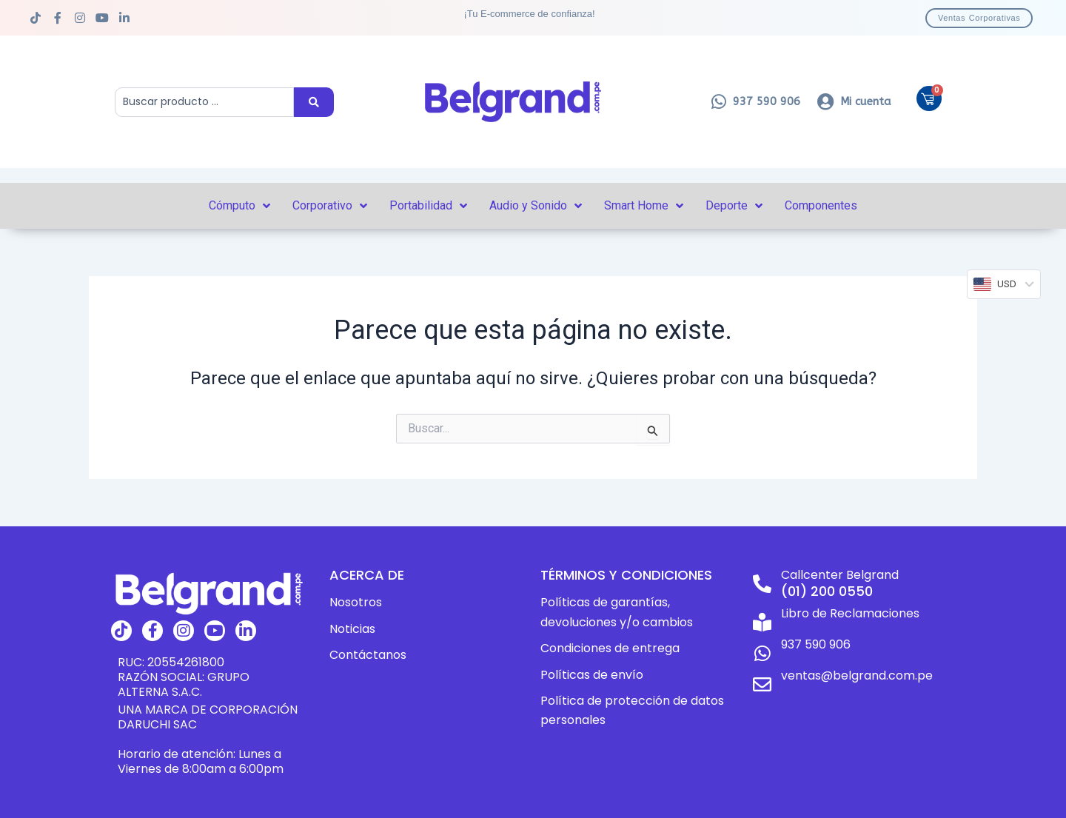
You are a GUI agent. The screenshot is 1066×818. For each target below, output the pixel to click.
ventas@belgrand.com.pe (857, 675)
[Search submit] (314, 102)
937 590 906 (816, 644)
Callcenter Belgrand (840, 574)
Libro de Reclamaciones (850, 613)
